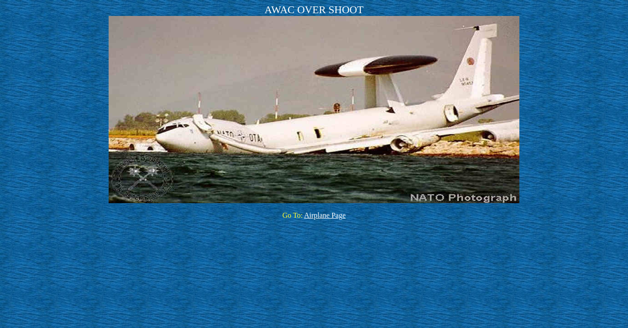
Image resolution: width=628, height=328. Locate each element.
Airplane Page (324, 215)
